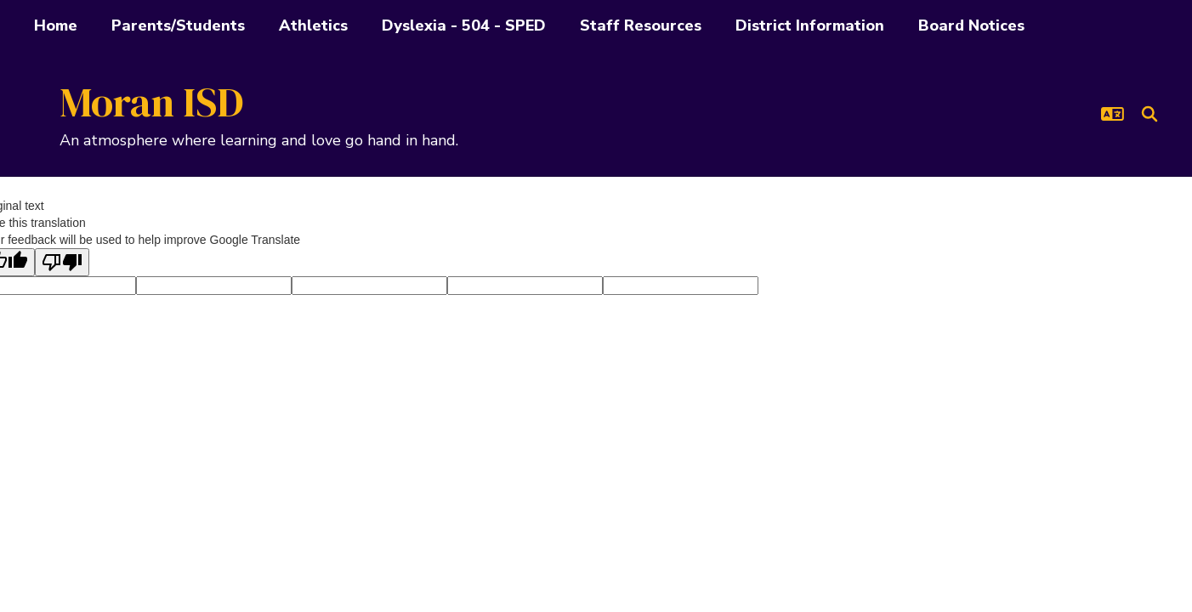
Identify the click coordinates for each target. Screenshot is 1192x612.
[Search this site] (1149, 113)
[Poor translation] (62, 262)
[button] (1112, 114)
